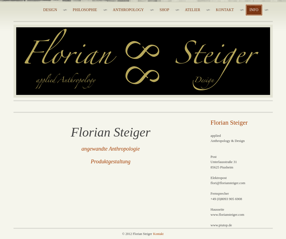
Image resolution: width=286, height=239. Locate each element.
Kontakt (158, 234)
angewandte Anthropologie (110, 149)
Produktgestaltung (110, 161)
